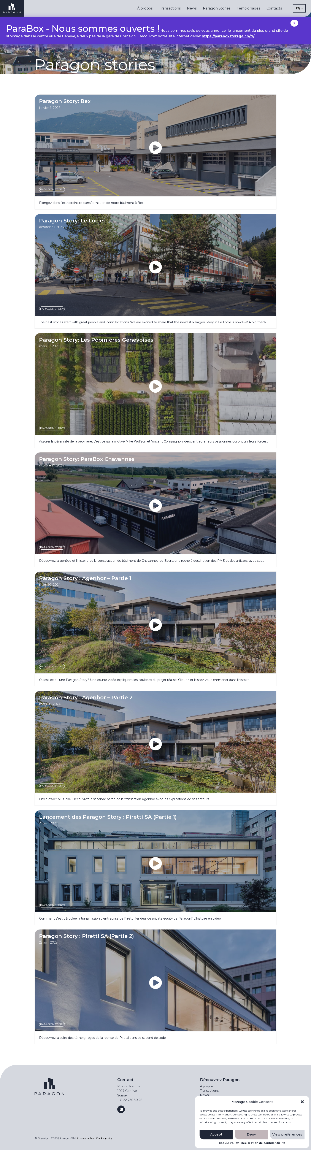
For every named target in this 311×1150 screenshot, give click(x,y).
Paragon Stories (216, 8)
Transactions (170, 8)
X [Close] (294, 23)
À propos (144, 8)
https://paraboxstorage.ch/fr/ (228, 36)
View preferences (287, 1134)
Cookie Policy (229, 1143)
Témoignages (248, 8)
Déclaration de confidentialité (263, 1143)
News (192, 8)
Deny (251, 1134)
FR (298, 8)
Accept (216, 1134)
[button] (302, 1102)
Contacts (274, 8)
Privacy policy (85, 1138)
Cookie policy (104, 1138)
